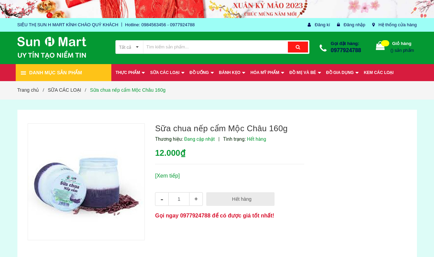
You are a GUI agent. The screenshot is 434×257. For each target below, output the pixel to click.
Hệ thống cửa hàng (397, 24)
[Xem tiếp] (167, 176)
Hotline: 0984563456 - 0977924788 (160, 24)
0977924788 (346, 50)
